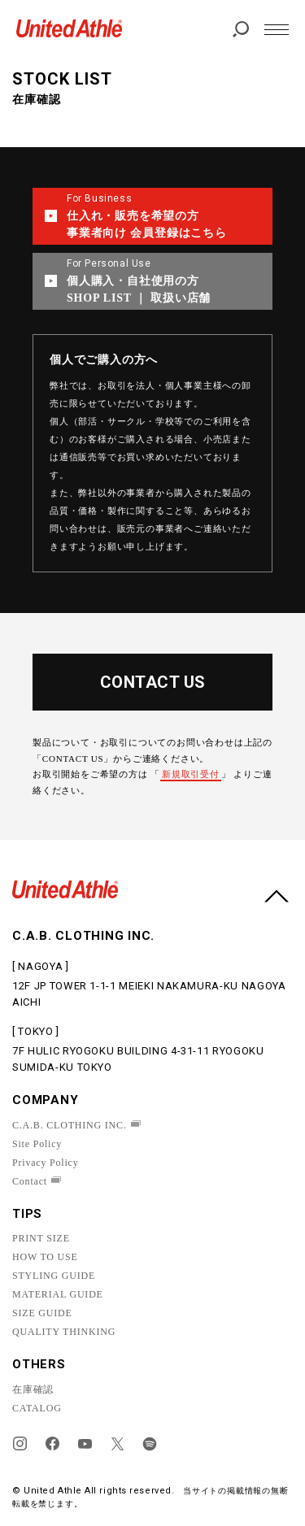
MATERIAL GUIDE (57, 1294)
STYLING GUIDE (53, 1275)
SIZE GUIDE (42, 1313)
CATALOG (37, 1408)
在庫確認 (33, 1389)
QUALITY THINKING (63, 1331)
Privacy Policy (45, 1162)
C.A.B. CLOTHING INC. (69, 1125)
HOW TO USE (45, 1257)
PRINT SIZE (41, 1238)
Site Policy (37, 1144)
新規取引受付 (191, 774)
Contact (29, 1181)
